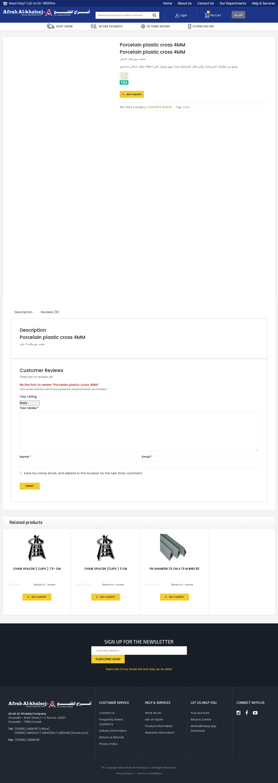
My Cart (213, 15)
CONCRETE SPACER (159, 107)
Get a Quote (132, 94)
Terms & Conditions (149, 773)
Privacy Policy (108, 744)
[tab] (23, 312)
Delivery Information (113, 731)
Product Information (159, 726)
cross (185, 107)
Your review (29, 408)
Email (147, 457)
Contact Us (205, 3)
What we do (153, 713)
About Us (185, 3)
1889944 (49, 3)
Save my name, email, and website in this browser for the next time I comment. (83, 473)
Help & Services (263, 3)
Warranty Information (159, 733)
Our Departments (233, 3)
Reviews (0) (50, 312)
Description (23, 312)
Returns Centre (201, 719)
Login (181, 15)
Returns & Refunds (111, 737)
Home (167, 3)
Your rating (28, 397)
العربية (238, 14)
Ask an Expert (154, 719)
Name (25, 457)
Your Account (200, 713)
